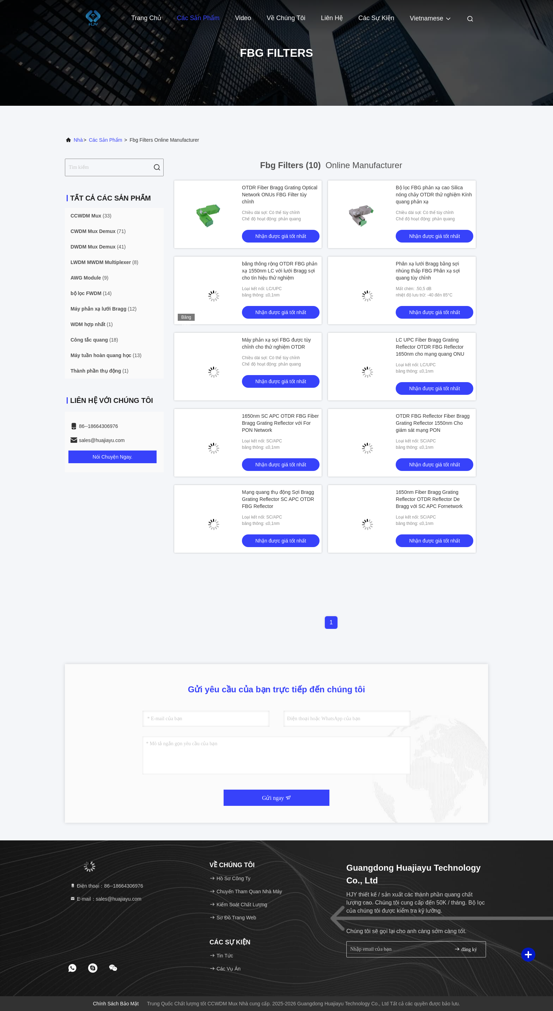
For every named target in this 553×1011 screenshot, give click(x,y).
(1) (92, 324)
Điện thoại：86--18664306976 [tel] (106, 886)
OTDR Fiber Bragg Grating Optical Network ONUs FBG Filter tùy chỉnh (279, 194)
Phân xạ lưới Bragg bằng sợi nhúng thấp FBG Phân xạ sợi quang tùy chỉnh (428, 271)
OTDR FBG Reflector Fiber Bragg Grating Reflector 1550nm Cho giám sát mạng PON (432, 423)
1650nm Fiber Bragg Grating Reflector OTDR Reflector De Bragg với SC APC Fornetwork (429, 499)
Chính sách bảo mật (116, 1003)
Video (243, 18)
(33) (91, 216)
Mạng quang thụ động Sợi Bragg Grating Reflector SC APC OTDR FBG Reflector (278, 499)
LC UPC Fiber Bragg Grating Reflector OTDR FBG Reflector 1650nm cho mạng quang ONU (430, 347)
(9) (89, 278)
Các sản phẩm (198, 18)
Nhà (78, 140)
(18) (94, 340)
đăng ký (465, 949)
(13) (106, 355)
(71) (98, 231)
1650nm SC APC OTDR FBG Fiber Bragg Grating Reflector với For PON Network (280, 423)
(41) (98, 247)
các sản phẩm (105, 140)
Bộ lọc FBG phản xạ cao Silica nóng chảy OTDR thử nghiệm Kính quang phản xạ (434, 194)
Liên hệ (332, 18)
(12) (103, 309)
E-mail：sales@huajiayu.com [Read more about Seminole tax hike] (105, 899)
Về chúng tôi (286, 18)
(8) (104, 262)
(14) (91, 293)
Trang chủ (146, 18)
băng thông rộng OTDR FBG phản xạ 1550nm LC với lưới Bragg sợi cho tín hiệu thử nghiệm (279, 271)
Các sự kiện (376, 18)
